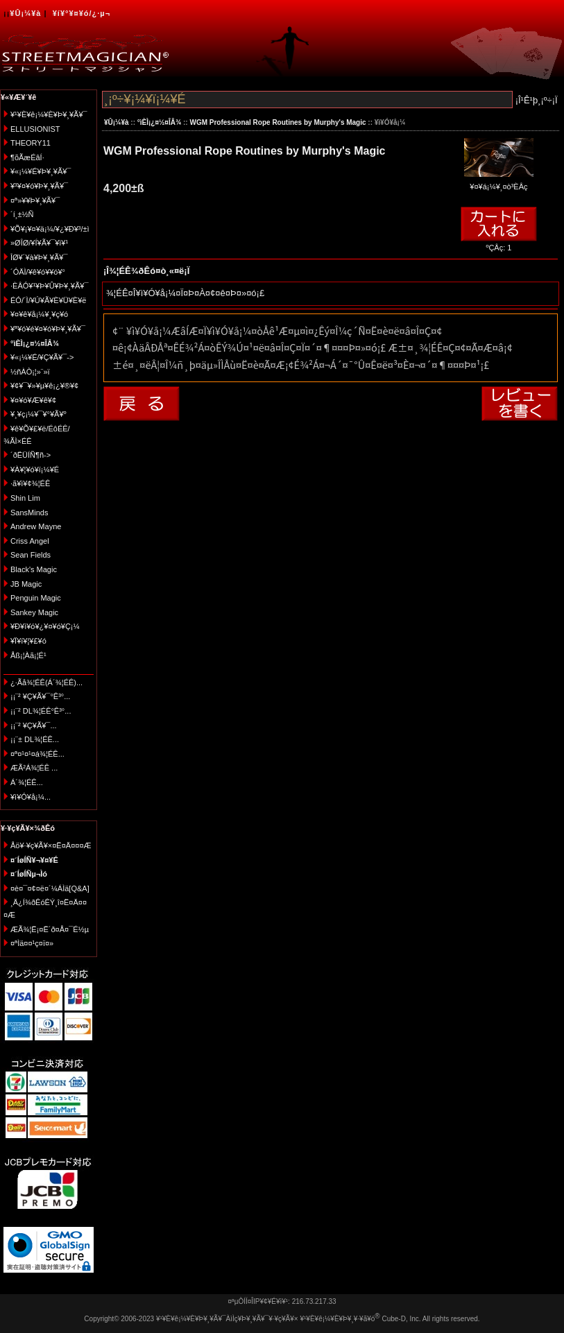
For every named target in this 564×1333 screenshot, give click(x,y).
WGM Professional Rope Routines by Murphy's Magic (277, 122)
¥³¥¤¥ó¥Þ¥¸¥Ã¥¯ (39, 186)
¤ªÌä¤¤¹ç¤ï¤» (31, 943)
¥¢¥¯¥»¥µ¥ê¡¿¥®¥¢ (44, 385)
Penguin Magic (35, 598)
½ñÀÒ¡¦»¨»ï (30, 372)
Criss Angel (29, 541)
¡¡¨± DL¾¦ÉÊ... (34, 739)
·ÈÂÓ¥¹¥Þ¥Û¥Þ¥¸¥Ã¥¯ (49, 286)
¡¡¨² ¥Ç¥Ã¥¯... (33, 725)
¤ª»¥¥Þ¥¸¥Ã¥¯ (35, 200)
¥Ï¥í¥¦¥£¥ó (28, 641)
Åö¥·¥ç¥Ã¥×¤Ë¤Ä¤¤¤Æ (51, 845)
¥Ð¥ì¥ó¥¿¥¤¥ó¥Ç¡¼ (45, 626)
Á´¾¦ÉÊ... (26, 782)
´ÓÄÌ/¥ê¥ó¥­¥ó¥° (37, 272)
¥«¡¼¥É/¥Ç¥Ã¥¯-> (42, 357)
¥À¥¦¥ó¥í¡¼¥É (34, 469)
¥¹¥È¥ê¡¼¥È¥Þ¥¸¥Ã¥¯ (48, 114)
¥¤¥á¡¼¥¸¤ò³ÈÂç (498, 182)
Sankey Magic (34, 612)
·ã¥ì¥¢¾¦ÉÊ (30, 483)
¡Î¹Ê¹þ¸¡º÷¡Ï (536, 100)
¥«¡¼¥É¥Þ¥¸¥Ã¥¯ (40, 171)
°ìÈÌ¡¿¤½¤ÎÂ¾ (159, 122)
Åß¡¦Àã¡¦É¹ (28, 655)
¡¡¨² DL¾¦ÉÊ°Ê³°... (40, 711)
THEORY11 (30, 143)
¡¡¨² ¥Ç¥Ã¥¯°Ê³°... (40, 696)
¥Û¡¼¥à (25, 13)
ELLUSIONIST (35, 129)
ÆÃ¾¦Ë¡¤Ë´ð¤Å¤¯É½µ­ (49, 929)
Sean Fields (30, 555)
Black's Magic (33, 569)
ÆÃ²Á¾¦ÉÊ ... (34, 768)
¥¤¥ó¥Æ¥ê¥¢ (33, 400)
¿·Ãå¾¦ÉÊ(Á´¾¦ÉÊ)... (46, 682)
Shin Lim (25, 498)
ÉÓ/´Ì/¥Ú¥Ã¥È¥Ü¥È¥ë (48, 300)
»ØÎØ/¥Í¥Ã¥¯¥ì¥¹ (39, 243)
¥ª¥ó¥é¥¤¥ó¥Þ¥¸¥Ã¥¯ (47, 329)
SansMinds (29, 512)
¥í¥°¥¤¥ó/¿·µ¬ (81, 13)
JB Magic (26, 584)
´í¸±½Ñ (22, 214)
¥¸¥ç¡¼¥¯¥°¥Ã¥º (38, 414)
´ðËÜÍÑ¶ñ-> (30, 455)
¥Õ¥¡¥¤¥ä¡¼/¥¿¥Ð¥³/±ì (49, 229)
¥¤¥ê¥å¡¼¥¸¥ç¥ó (39, 314)
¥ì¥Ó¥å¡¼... (30, 797)
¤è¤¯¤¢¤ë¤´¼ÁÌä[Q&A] (49, 888)
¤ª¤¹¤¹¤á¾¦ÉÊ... (37, 754)
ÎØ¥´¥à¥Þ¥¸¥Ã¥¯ (39, 257)
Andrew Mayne (35, 526)
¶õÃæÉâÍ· (27, 157)
